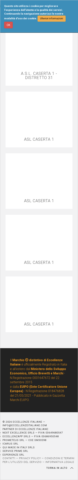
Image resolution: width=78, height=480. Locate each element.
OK (8, 25)
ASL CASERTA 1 (39, 139)
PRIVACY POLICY (30, 458)
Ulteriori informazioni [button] (51, 18)
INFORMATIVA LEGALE (59, 461)
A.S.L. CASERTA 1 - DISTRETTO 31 (39, 76)
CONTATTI (9, 458)
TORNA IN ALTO (59, 468)
